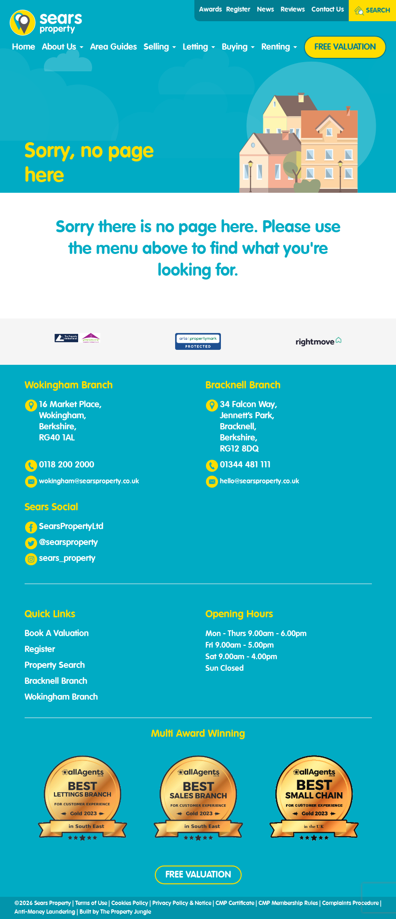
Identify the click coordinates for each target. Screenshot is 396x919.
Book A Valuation (57, 633)
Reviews (293, 9)
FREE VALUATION (345, 47)
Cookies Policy (129, 903)
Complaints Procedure (350, 903)
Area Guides (113, 47)
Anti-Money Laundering (44, 912)
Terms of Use (91, 903)
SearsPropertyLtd (71, 526)
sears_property (67, 558)
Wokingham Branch (61, 697)
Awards (210, 9)
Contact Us (328, 9)
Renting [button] (279, 47)
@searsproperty (68, 542)
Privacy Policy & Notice (181, 903)
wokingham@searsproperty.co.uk (89, 481)
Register (238, 9)
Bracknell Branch (56, 681)
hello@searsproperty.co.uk (259, 481)
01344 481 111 (245, 465)
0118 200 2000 (66, 465)
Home (23, 47)
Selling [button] (160, 47)
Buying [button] (238, 47)
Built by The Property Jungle (115, 912)
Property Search (55, 665)
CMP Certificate (235, 903)
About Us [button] (62, 47)
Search (372, 10)
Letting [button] (199, 47)
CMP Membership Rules (288, 903)
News (265, 9)
